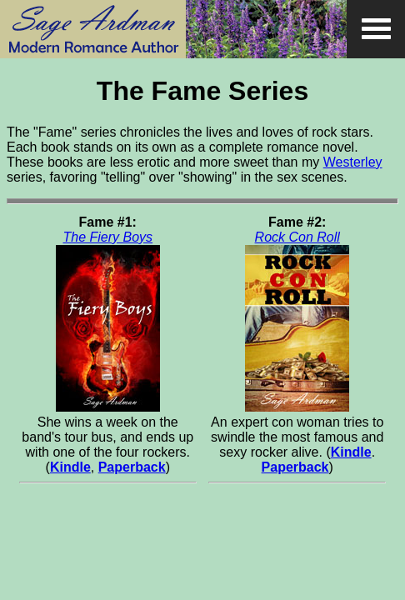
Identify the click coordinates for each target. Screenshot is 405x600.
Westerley (352, 162)
